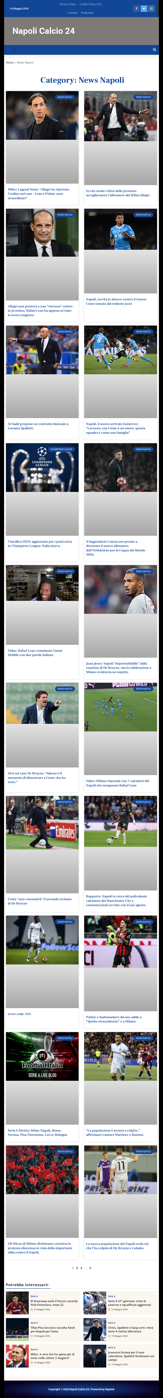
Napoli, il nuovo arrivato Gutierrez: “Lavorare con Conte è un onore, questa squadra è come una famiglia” (115, 428)
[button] (14, 49)
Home (10, 62)
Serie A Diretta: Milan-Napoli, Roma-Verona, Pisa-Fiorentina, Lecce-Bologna (37, 1132)
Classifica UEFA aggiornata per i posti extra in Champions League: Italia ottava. (40, 543)
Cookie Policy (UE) (91, 4)
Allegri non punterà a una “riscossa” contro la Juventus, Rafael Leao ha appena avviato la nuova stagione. (40, 310)
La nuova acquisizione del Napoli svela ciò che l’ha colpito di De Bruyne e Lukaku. (117, 1246)
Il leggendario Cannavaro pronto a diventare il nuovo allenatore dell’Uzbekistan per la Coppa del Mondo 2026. (115, 548)
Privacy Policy (68, 4)
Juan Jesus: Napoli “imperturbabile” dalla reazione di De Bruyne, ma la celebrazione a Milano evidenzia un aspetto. (118, 667)
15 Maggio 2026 (40, 1309)
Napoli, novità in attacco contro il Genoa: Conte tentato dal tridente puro (116, 301)
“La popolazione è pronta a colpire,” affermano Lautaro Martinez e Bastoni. (115, 1132)
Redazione (87, 12)
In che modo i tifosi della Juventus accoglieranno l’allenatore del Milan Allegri (117, 193)
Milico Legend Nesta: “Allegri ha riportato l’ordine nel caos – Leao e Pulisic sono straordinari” (38, 193)
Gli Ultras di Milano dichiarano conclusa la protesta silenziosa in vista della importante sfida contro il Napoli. (40, 1248)
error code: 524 (19, 1014)
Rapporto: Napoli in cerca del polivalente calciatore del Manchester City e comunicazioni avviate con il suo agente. (116, 900)
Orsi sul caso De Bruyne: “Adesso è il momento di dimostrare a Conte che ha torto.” (36, 777)
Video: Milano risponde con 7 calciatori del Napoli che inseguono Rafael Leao (117, 783)
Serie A (34, 1296)
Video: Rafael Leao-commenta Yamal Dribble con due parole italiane (35, 653)
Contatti (72, 12)
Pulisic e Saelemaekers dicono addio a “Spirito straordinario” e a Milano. (114, 1019)
